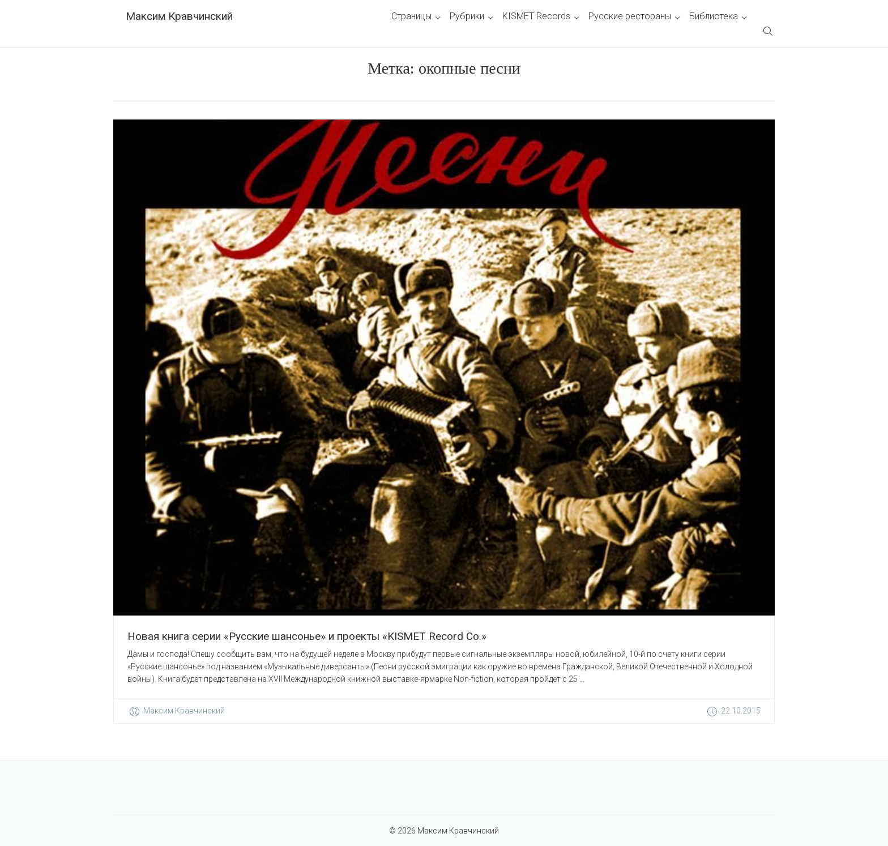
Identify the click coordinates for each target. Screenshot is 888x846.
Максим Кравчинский (179, 16)
